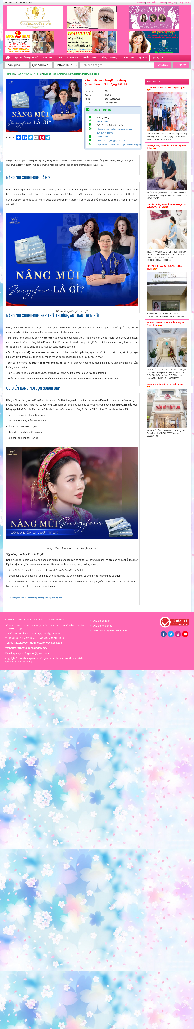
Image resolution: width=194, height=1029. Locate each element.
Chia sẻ (10, 137)
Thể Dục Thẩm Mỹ (108, 57)
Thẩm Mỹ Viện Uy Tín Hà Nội (29, 74)
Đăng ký (172, 2)
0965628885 (102, 121)
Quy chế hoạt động (102, 625)
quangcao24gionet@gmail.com (31, 653)
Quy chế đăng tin (101, 620)
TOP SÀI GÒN (128, 57)
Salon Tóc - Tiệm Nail (68, 57)
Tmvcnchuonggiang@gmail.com (111, 141)
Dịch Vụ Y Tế (158, 57)
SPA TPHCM (48, 57)
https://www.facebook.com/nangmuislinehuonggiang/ (119, 144)
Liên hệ (162, 2)
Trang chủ (140, 2)
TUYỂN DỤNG (89, 57)
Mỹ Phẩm (143, 57)
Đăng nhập (184, 2)
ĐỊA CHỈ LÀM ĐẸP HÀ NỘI (27, 57)
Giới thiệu (151, 2)
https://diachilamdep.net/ (32, 648)
